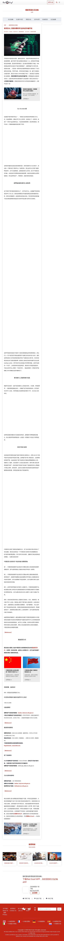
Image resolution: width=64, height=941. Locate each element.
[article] (9, 859)
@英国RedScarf (17, 813)
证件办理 (37, 19)
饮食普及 (45, 19)
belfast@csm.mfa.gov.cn (21, 786)
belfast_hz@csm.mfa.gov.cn (22, 783)
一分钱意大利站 (9, 923)
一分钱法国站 (24, 921)
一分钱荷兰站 (55, 923)
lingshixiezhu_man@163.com (12, 745)
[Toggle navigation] (59, 2)
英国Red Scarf (30, 816)
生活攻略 (10, 19)
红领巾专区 (19, 19)
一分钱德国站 (39, 921)
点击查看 (34, 893)
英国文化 (28, 19)
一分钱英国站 (9, 921)
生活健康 (53, 19)
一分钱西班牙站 (54, 921)
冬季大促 (50, 2)
